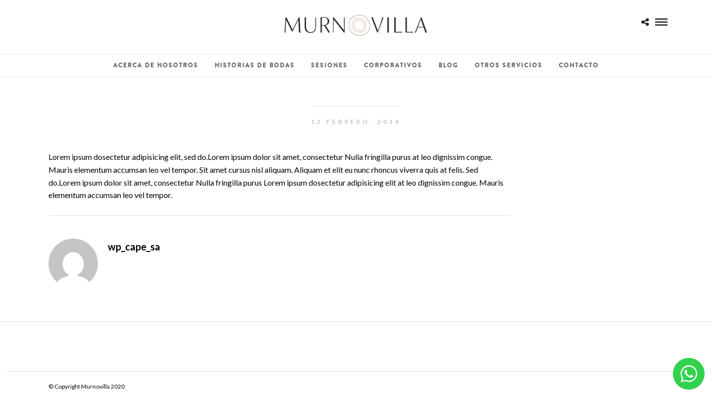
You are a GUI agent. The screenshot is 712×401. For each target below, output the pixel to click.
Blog (448, 65)
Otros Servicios (508, 65)
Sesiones (329, 65)
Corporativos (393, 65)
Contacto (579, 65)
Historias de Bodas (255, 65)
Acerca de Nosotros (155, 65)
